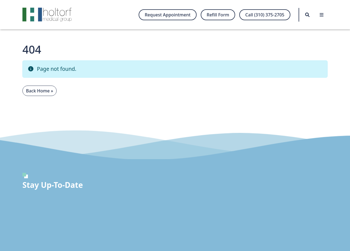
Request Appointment (168, 15)
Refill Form (218, 15)
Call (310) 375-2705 (264, 15)
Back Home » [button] (39, 91)
